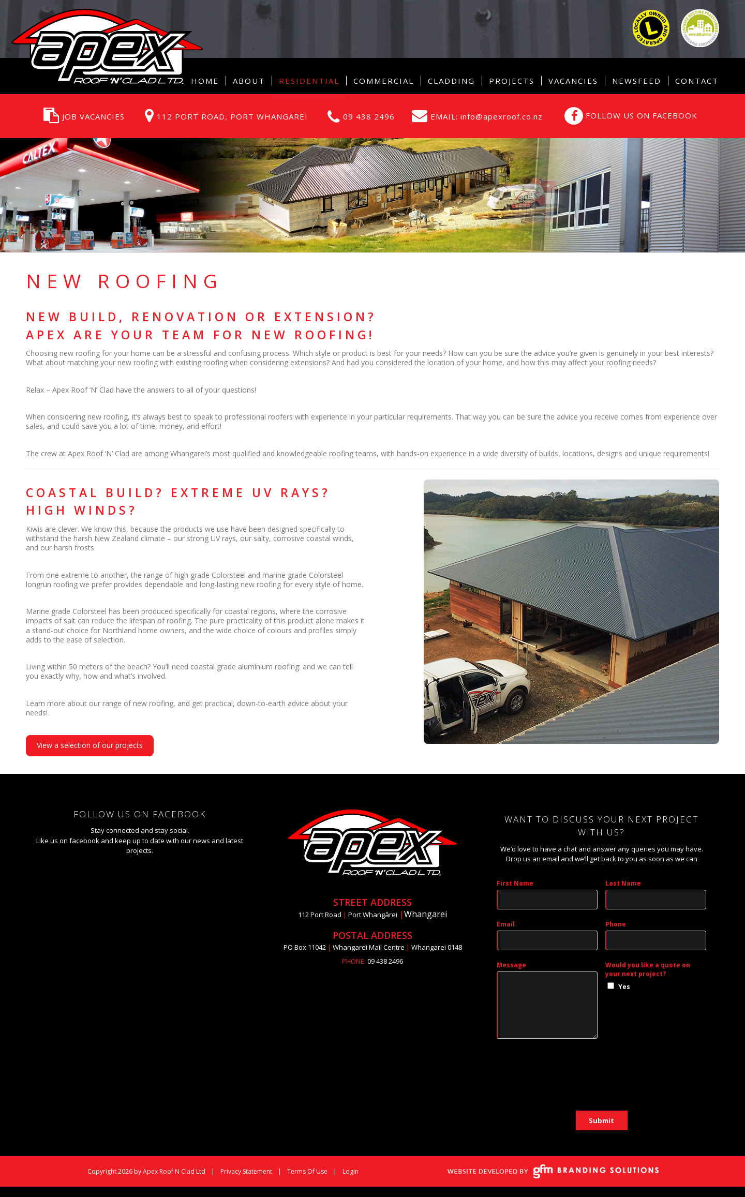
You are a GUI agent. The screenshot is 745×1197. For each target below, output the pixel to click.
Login (350, 1171)
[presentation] (575, 1080)
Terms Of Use (307, 1171)
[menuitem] (249, 80)
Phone (615, 924)
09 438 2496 (369, 116)
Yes (624, 986)
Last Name (623, 883)
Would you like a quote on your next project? (647, 969)
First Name (515, 883)
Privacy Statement (246, 1171)
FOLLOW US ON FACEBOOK (641, 115)
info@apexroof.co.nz (500, 116)
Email (506, 924)
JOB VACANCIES (93, 116)
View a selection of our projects (90, 745)
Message (511, 965)
